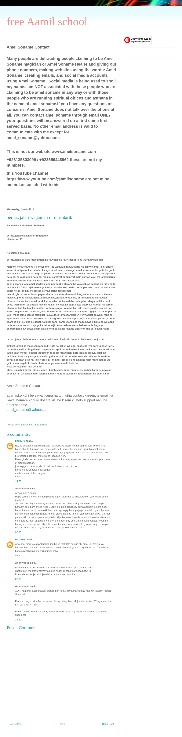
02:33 (18, 532)
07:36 (18, 579)
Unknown (20, 539)
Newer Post (15, 724)
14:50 (18, 481)
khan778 (20, 440)
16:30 (18, 619)
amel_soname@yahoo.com (27, 410)
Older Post (108, 724)
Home (62, 724)
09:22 (18, 555)
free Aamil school (47, 21)
